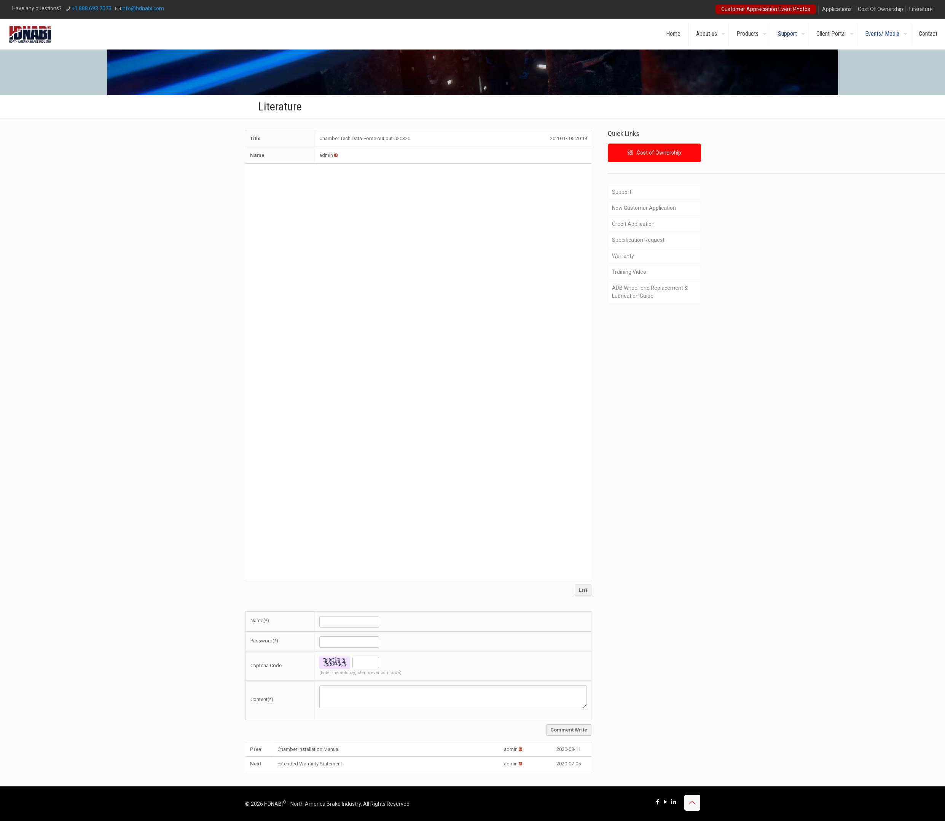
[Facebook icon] (658, 802)
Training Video (629, 272)
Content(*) (261, 699)
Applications (837, 9)
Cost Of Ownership (880, 9)
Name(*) (259, 620)
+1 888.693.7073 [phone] (92, 8)
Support (621, 192)
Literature (921, 9)
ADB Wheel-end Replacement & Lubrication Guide (650, 292)
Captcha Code (266, 665)
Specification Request (638, 240)
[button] (326, 155)
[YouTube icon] (666, 802)
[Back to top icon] (692, 803)
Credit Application (633, 224)
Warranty (623, 256)
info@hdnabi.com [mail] (142, 8)
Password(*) (264, 641)
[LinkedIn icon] (674, 802)
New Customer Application (644, 208)
